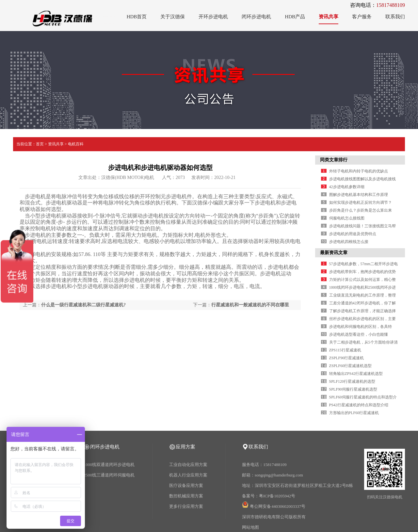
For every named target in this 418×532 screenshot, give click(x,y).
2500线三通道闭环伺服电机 (109, 475)
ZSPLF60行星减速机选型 (350, 365)
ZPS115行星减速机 (345, 350)
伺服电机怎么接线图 (346, 218)
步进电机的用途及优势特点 (352, 234)
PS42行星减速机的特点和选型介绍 (358, 405)
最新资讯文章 (333, 252)
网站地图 (250, 527)
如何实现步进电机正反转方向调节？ (360, 202)
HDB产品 (295, 16)
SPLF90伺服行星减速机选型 (353, 389)
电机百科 (76, 144)
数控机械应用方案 (186, 495)
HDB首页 (137, 16)
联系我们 (395, 16)
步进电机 (35, 235)
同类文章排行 (333, 159)
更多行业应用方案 (186, 506)
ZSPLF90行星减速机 (346, 358)
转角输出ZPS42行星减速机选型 (356, 373)
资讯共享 (328, 16)
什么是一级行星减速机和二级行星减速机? (83, 304)
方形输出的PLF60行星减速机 (354, 413)
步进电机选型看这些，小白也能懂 (358, 334)
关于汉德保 (172, 16)
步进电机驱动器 (64, 202)
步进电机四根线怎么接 (348, 241)
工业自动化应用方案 (188, 464)
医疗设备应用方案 (186, 485)
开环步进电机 (213, 16)
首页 (40, 144)
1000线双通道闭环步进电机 (109, 464)
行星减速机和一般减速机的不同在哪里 (250, 304)
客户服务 (362, 16)
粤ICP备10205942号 (277, 495)
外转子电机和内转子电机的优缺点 (358, 171)
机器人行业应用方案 (188, 475)
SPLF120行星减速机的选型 (352, 381)
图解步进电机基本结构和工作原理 (358, 194)
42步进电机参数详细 (346, 187)
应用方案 (185, 446)
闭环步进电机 (256, 16)
